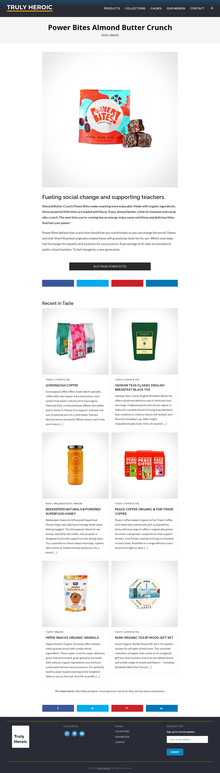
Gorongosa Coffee (62, 385)
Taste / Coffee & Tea (58, 379)
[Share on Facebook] (58, 283)
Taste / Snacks (110, 34)
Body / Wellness (55, 503)
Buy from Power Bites (110, 266)
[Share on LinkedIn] (162, 283)
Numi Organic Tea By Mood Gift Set (144, 637)
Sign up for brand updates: (181, 731)
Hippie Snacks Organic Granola (72, 637)
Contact (120, 742)
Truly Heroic (29, 8)
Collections (122, 731)
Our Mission (122, 736)
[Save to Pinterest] (127, 283)
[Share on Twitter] (93, 283)
